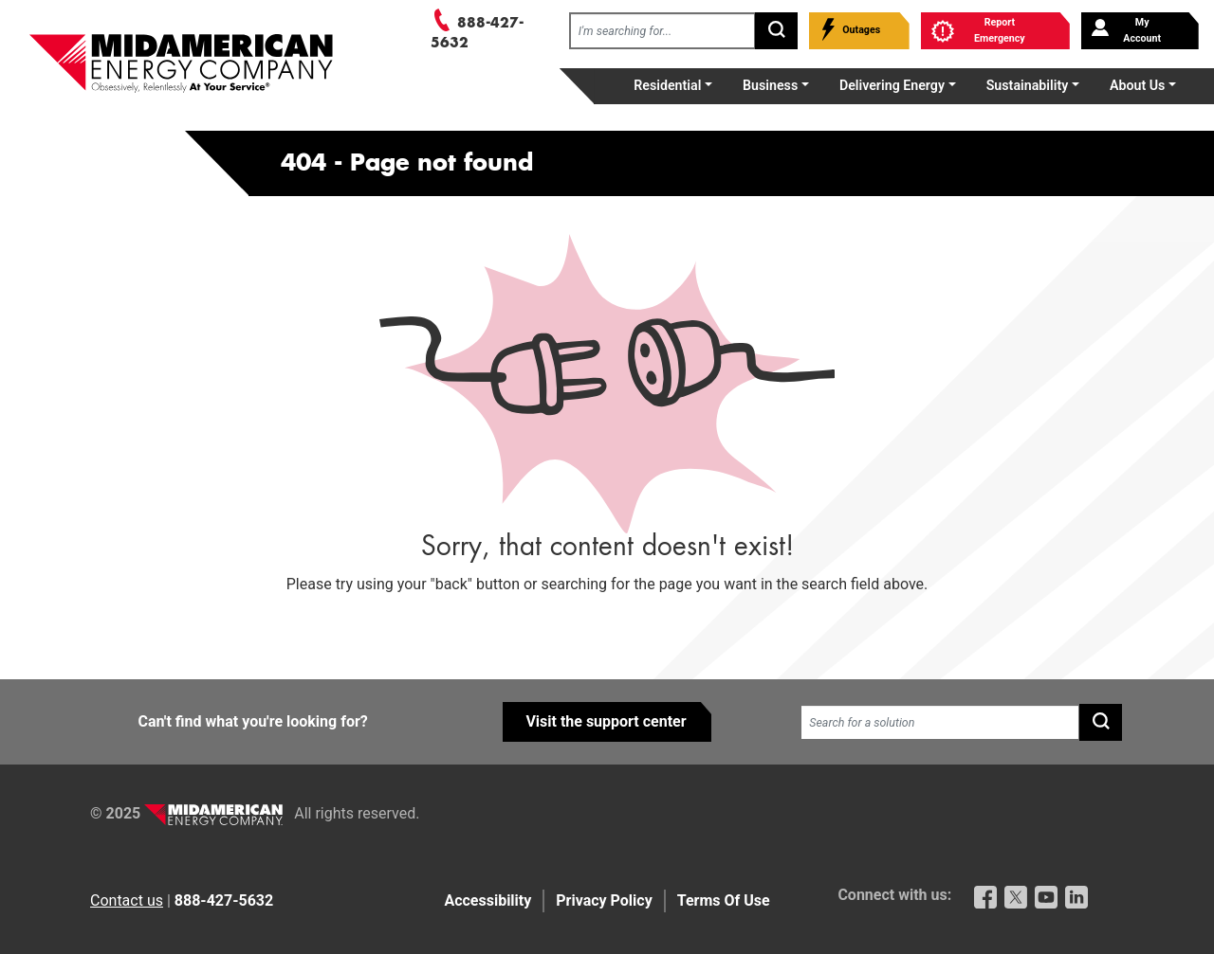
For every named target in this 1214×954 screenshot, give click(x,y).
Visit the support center (605, 721)
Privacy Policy (604, 900)
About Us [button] (1137, 85)
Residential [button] (667, 85)
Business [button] (770, 85)
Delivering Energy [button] (892, 85)
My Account (1126, 30)
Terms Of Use (723, 900)
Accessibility (487, 900)
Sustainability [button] (1027, 85)
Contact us (126, 900)
